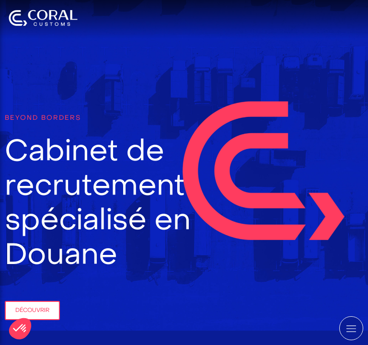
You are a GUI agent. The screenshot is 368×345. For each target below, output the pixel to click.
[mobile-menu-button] (351, 328)
